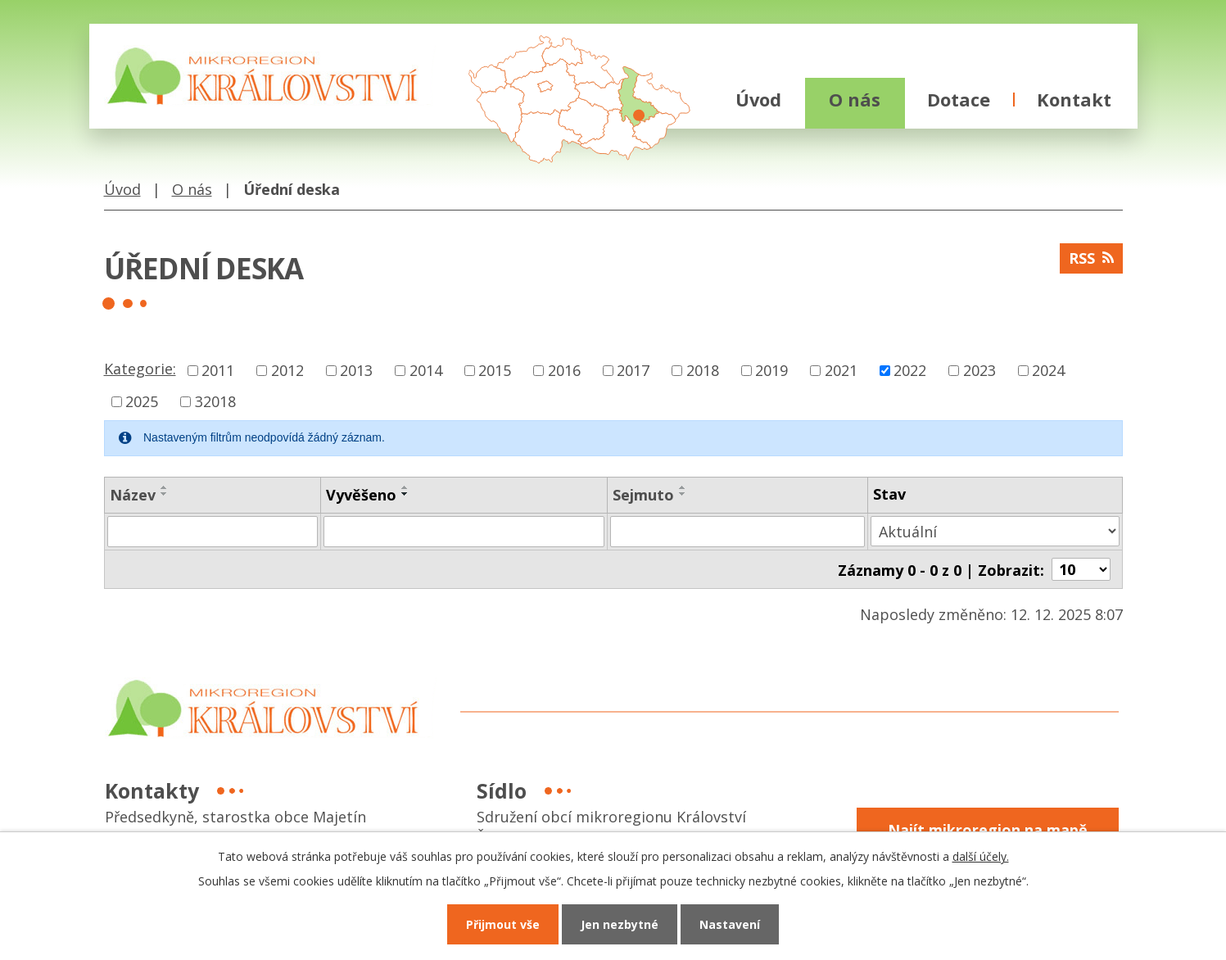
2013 (356, 370)
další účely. (980, 856)
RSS (1091, 258)
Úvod (758, 99)
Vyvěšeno (361, 495)
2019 (771, 370)
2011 (217, 370)
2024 (1048, 370)
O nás (854, 99)
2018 (702, 370)
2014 (425, 370)
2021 (841, 370)
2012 (287, 370)
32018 (215, 401)
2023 (979, 370)
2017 (633, 370)
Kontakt (1074, 99)
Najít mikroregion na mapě (988, 829)
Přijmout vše (503, 924)
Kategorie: (140, 368)
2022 (909, 370)
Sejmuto (643, 495)
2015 (494, 370)
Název (133, 495)
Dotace (958, 99)
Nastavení (729, 924)
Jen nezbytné (619, 924)
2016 (564, 370)
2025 (141, 401)
